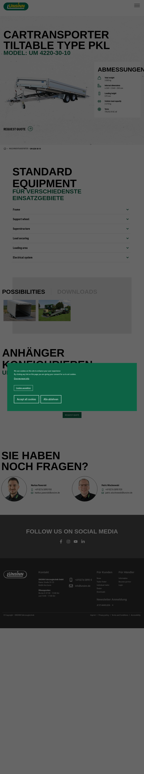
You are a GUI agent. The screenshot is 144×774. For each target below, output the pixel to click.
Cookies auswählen (23, 388)
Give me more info (21, 378)
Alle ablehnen (51, 399)
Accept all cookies (26, 399)
